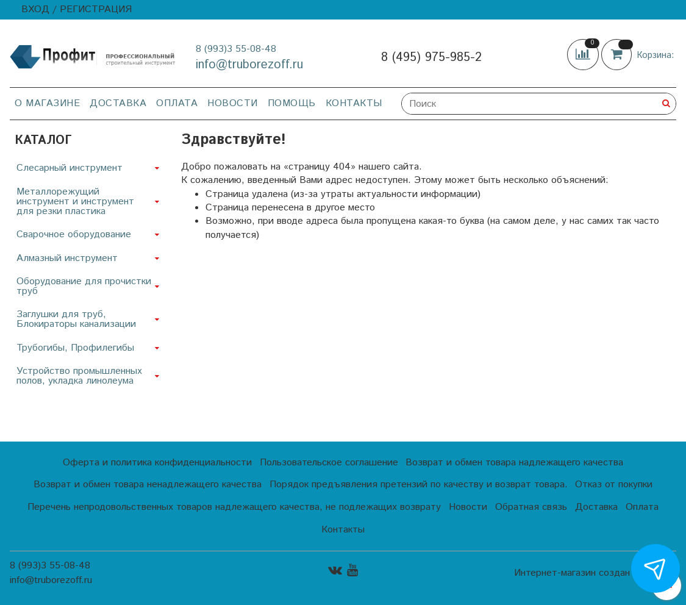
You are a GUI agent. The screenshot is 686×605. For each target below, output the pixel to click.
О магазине (47, 103)
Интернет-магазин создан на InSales (595, 573)
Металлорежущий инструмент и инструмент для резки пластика (75, 201)
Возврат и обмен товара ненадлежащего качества (148, 485)
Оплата (177, 103)
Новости (232, 103)
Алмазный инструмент (67, 258)
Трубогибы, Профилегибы (75, 348)
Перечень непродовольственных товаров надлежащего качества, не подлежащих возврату (234, 507)
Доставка (118, 103)
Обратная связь (531, 507)
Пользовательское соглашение (329, 463)
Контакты (354, 103)
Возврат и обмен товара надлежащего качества (514, 463)
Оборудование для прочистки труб (83, 286)
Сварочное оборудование (73, 234)
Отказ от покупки (613, 485)
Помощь (292, 103)
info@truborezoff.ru (249, 65)
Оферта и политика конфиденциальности (157, 463)
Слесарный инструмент (69, 168)
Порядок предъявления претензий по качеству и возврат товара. (419, 485)
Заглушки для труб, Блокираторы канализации (76, 319)
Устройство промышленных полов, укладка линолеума (79, 376)
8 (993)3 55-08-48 (236, 49)
